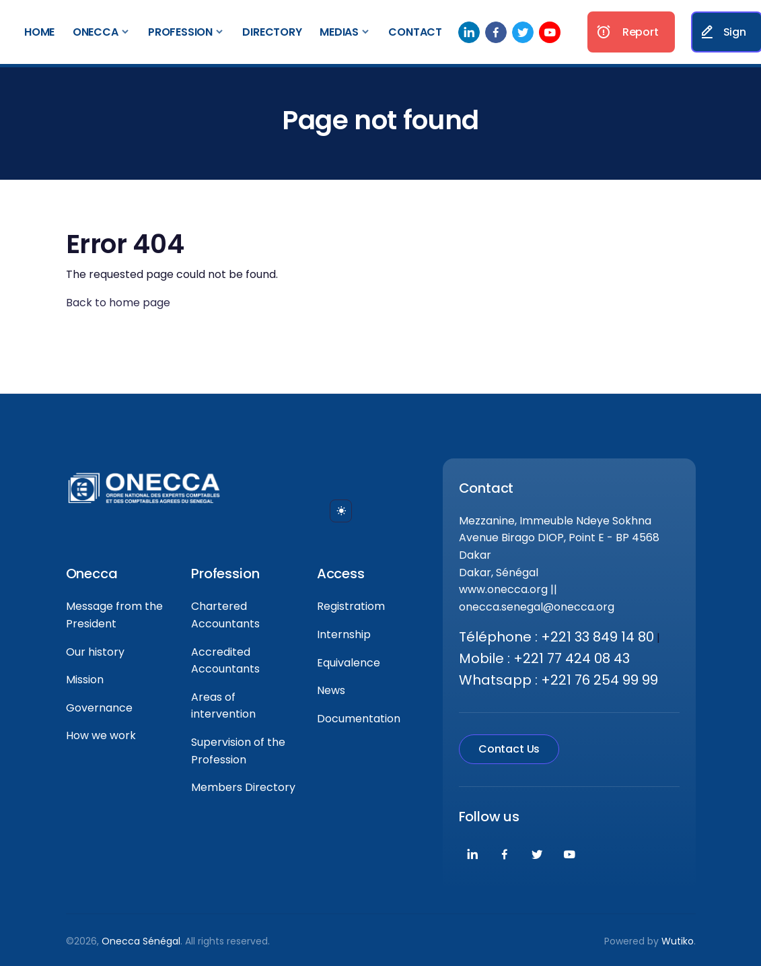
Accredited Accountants (225, 660)
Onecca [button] (95, 32)
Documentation (358, 718)
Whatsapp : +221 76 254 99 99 (558, 679)
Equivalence (348, 662)
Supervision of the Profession (238, 750)
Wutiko (677, 941)
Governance (99, 708)
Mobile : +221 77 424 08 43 (544, 658)
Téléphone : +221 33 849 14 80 (556, 636)
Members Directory (243, 787)
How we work (101, 735)
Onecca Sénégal (141, 941)
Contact (415, 32)
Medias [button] (339, 32)
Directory (271, 32)
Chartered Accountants (225, 614)
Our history (95, 652)
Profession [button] (180, 32)
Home (39, 32)
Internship (344, 634)
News (331, 690)
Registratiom (351, 606)
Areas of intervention (223, 705)
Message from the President (114, 614)
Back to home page (118, 302)
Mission (85, 679)
